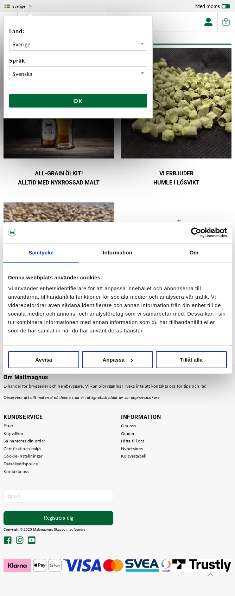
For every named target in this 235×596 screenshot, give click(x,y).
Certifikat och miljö (22, 448)
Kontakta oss (16, 471)
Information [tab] (117, 252)
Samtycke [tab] (40, 252)
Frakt (8, 425)
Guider (127, 433)
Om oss (128, 425)
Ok (78, 100)
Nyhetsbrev (132, 448)
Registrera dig (58, 518)
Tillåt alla (191, 360)
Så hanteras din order (24, 440)
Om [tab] (194, 252)
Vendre (79, 529)
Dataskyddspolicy (21, 463)
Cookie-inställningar (23, 456)
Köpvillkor (14, 433)
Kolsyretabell (133, 456)
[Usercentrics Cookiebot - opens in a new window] (196, 232)
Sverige (19, 6)
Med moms (212, 7)
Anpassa (117, 360)
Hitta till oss (132, 440)
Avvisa (43, 360)
